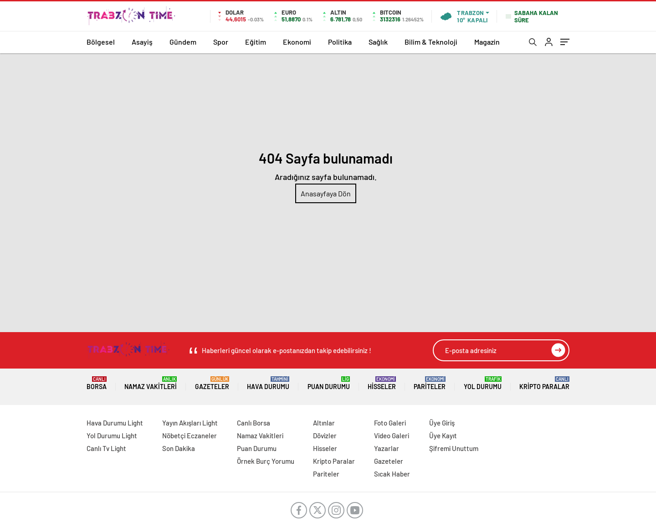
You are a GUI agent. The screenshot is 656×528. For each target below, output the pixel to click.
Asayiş (142, 41)
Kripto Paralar (544, 383)
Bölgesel (101, 41)
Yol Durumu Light (112, 435)
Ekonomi (297, 41)
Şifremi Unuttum (453, 448)
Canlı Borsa (253, 423)
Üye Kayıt (443, 435)
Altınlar (324, 423)
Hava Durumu (268, 383)
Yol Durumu (483, 383)
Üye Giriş (442, 423)
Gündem (182, 41)
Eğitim (255, 41)
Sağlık (378, 41)
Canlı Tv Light (106, 448)
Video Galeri (391, 435)
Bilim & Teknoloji (431, 41)
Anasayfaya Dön (326, 193)
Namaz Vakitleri (150, 383)
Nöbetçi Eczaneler (189, 435)
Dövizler (325, 435)
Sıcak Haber (392, 474)
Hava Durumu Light (115, 423)
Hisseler (382, 383)
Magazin (487, 41)
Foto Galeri (390, 423)
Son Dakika (178, 448)
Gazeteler (212, 383)
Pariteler (430, 383)
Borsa (97, 383)
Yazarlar (386, 448)
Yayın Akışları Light (190, 423)
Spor (220, 41)
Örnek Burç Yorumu (265, 461)
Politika (340, 41)
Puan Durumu (329, 383)
